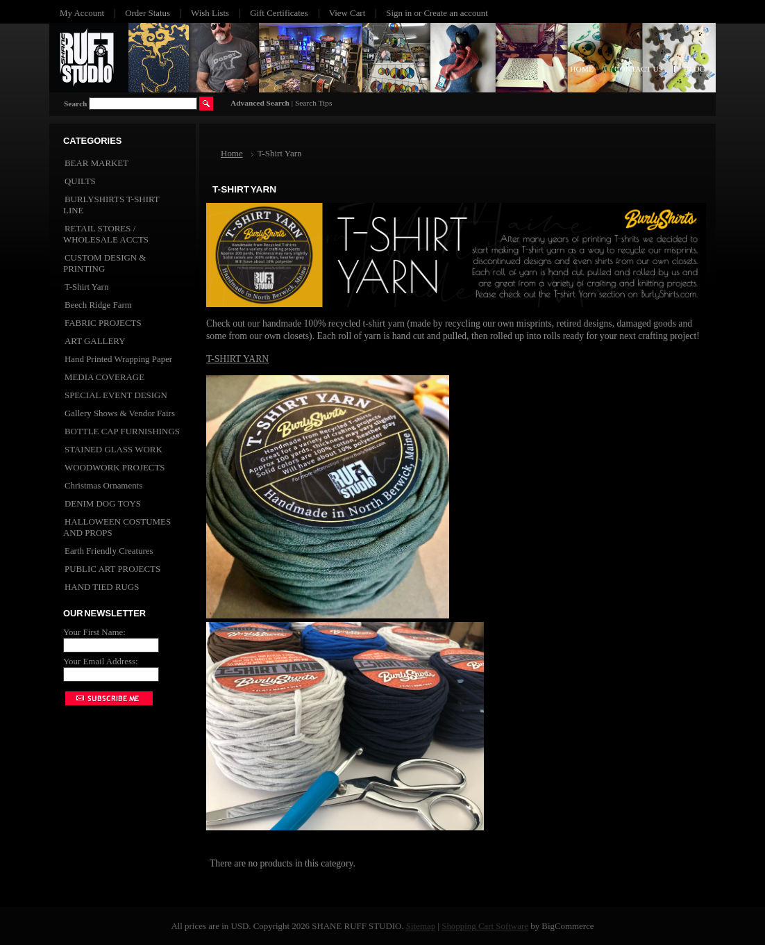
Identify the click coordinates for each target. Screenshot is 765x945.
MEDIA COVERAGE (104, 377)
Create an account (455, 13)
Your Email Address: (100, 661)
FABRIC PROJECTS (103, 323)
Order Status (147, 13)
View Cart (347, 13)
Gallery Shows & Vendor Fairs (120, 413)
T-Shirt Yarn (86, 286)
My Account (82, 13)
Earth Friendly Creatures (109, 550)
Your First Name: (94, 632)
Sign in (399, 13)
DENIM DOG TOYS (103, 503)
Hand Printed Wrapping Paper (118, 359)
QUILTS (80, 181)
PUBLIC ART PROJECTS (112, 569)
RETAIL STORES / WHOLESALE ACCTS (106, 234)
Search (75, 103)
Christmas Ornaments (103, 485)
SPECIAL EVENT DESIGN (116, 395)
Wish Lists (210, 13)
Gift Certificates (279, 13)
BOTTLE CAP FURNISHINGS (122, 431)
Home (232, 153)
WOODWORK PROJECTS (115, 467)
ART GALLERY (95, 341)
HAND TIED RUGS (102, 587)
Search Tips (313, 103)
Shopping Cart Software (485, 926)
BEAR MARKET (96, 163)
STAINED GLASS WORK (113, 449)
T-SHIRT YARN (237, 359)
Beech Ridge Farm (98, 304)
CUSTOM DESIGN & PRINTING (104, 263)
